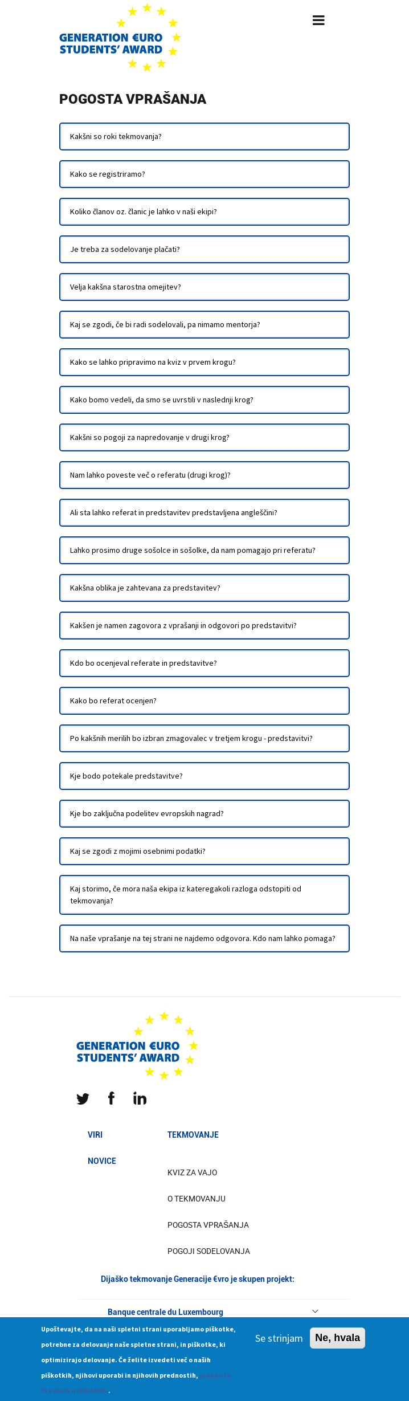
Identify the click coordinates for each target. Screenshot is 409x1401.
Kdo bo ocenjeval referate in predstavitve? (143, 663)
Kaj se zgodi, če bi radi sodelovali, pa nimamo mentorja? (165, 324)
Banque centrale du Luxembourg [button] (214, 1312)
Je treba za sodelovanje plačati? (125, 249)
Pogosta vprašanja (208, 1225)
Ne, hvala (337, 1343)
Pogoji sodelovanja (208, 1251)
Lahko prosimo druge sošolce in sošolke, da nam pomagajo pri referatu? (193, 550)
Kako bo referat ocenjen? (113, 700)
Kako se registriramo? (107, 174)
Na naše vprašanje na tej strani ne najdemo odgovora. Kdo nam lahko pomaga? (203, 938)
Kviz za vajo (192, 1172)
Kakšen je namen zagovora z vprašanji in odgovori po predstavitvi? (183, 625)
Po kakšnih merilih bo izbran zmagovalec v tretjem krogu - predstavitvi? (191, 738)
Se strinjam (279, 1343)
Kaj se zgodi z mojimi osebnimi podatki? (138, 851)
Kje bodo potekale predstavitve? (126, 776)
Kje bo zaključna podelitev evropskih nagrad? (147, 813)
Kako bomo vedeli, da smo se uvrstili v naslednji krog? (161, 399)
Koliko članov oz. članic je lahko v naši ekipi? (143, 211)
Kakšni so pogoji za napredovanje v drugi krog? (150, 437)
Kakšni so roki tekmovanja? (116, 136)
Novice (102, 1161)
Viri (95, 1134)
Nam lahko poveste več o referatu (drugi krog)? (150, 475)
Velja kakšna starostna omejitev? (125, 287)
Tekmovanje (193, 1134)
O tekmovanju (196, 1199)
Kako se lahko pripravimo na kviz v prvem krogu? (153, 362)
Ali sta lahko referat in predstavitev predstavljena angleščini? (173, 512)
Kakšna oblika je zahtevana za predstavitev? (145, 588)
